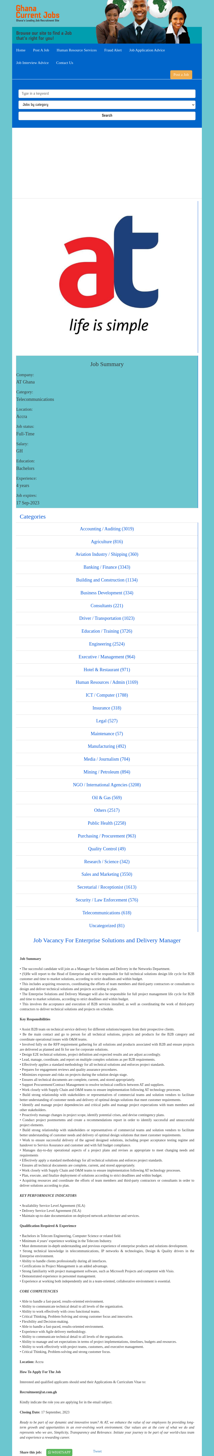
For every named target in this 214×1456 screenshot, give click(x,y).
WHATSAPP (59, 1452)
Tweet (97, 1451)
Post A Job (41, 50)
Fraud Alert (113, 50)
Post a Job (181, 75)
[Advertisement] (107, 163)
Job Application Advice (147, 50)
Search (107, 116)
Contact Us (64, 63)
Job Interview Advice (32, 63)
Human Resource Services (77, 50)
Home (21, 50)
